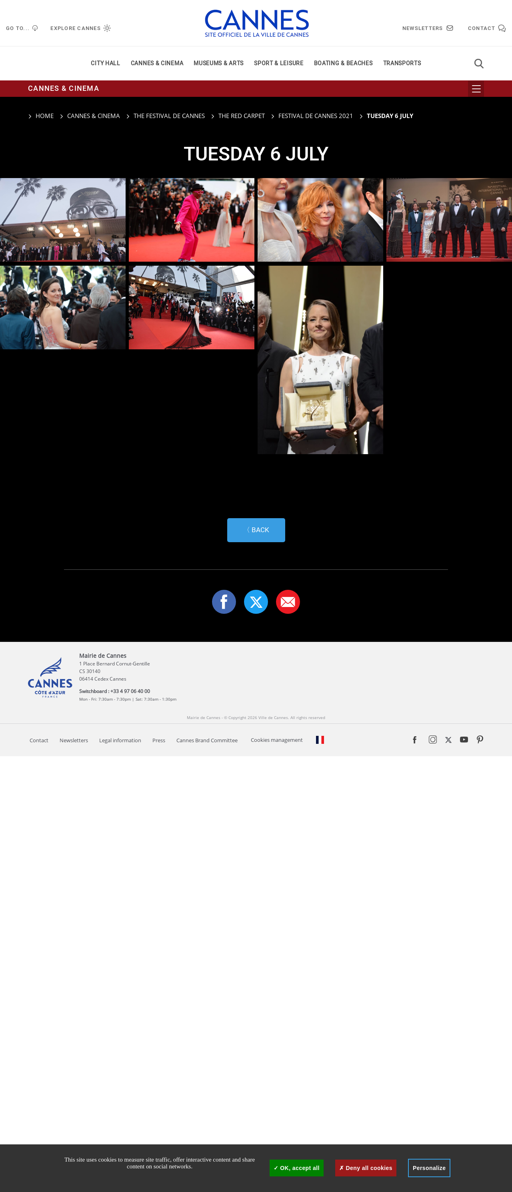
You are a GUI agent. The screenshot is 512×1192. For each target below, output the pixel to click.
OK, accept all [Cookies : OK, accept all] (297, 1168)
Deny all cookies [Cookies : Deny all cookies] (365, 1168)
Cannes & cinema (157, 63)
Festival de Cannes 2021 (315, 116)
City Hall (105, 63)
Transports (402, 63)
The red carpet (241, 116)
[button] (288, 1037)
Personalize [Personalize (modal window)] (429, 1168)
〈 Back (256, 966)
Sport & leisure (279, 63)
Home (41, 116)
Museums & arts (219, 63)
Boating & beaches (343, 63)
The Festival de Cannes (169, 116)
